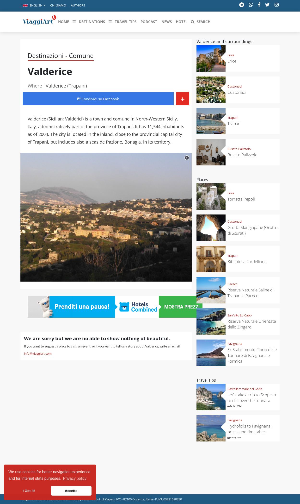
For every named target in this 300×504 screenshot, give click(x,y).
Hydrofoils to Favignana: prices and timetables (249, 429)
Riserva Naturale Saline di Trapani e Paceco (250, 292)
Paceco (232, 284)
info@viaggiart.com (38, 353)
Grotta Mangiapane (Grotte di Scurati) (252, 230)
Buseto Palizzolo (239, 149)
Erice (230, 55)
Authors (78, 5)
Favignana (234, 343)
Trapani (232, 117)
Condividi (98, 98)
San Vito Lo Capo (239, 315)
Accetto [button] (71, 491)
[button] (34, 5)
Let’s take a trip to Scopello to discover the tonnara (251, 397)
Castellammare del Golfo (244, 389)
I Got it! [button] (29, 491)
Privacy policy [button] (75, 478)
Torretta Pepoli (241, 199)
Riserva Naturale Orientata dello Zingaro (251, 324)
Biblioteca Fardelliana (247, 261)
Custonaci (234, 86)
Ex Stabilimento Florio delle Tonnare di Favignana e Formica (252, 355)
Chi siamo (58, 5)
